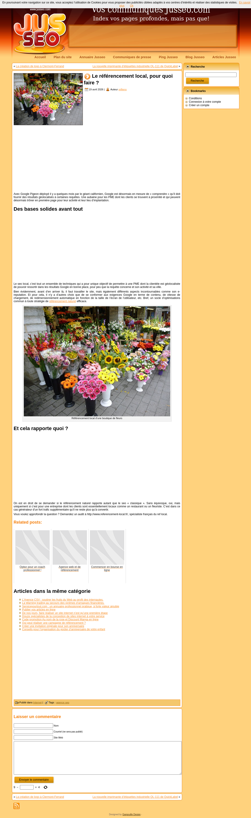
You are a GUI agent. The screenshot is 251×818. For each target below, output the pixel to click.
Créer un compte (199, 105)
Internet (37, 702)
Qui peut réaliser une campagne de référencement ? (54, 623)
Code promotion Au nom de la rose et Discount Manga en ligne (60, 619)
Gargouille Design (131, 814)
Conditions (195, 98)
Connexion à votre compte (205, 101)
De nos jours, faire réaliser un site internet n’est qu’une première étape (65, 613)
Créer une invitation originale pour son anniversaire (53, 626)
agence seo (62, 702)
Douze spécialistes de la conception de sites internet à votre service (63, 616)
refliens (123, 89)
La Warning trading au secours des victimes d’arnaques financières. (63, 603)
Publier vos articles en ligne (39, 609)
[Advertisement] (152, 36)
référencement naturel (62, 301)
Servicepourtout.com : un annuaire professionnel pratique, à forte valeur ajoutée (70, 606)
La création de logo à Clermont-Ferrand (40, 66)
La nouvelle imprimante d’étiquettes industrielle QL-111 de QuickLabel (135, 66)
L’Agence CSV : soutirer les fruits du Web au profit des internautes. (62, 599)
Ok (131, 5)
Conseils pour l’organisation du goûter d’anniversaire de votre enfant (63, 629)
